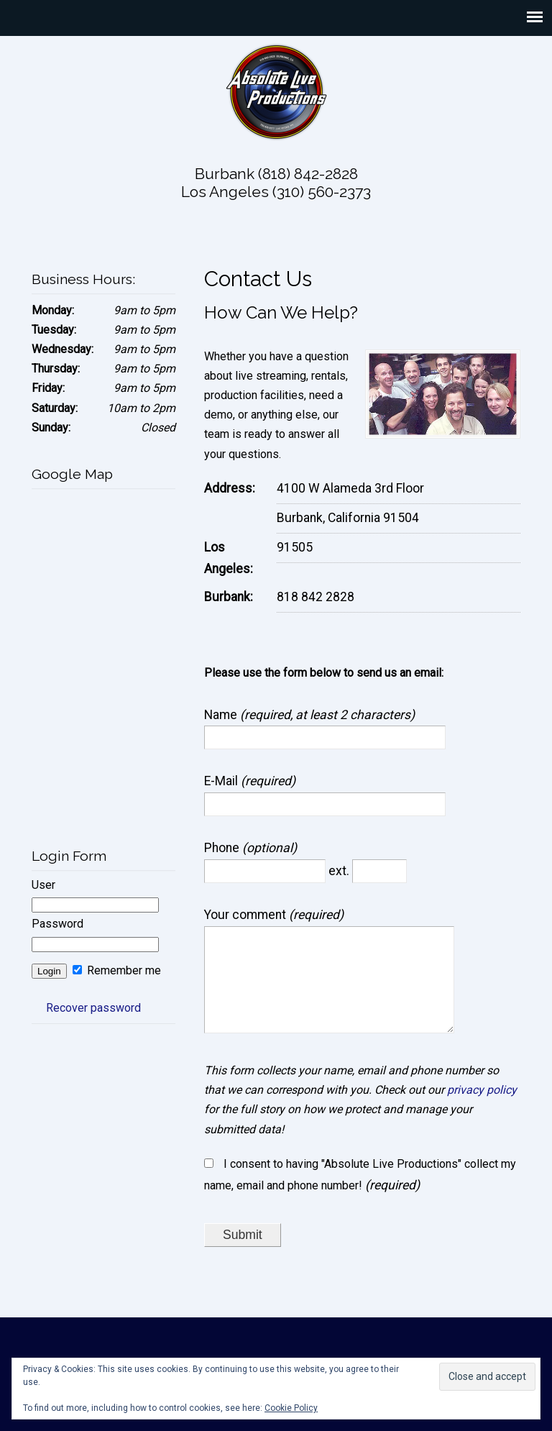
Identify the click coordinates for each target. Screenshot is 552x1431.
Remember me (117, 970)
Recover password (93, 1008)
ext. (340, 871)
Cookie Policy (291, 1408)
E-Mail (222, 781)
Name (222, 715)
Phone (223, 848)
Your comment (246, 914)
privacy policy (482, 1110)
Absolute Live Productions (276, 91)
